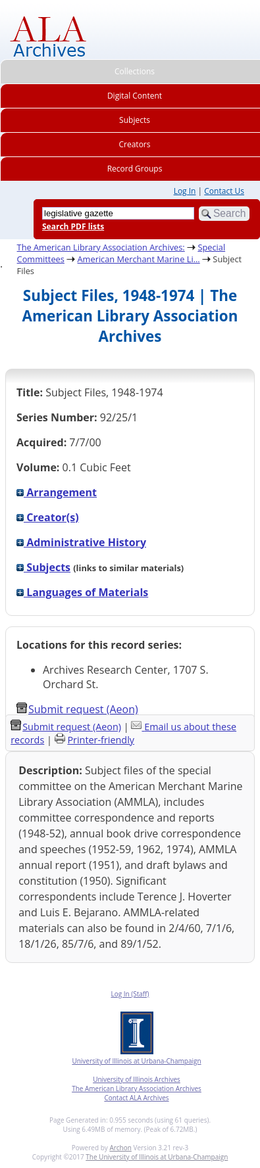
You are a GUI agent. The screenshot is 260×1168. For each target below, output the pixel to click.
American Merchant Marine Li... (139, 259)
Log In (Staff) (130, 993)
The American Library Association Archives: (101, 247)
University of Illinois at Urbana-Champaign (136, 1060)
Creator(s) (47, 517)
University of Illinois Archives (136, 1079)
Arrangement (56, 492)
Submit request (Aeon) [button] (77, 709)
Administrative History (81, 542)
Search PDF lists (73, 226)
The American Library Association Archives (136, 1088)
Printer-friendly (100, 740)
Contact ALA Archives (136, 1097)
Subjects (43, 567)
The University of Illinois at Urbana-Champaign (157, 1156)
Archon (120, 1147)
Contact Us (224, 191)
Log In (185, 191)
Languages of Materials (82, 592)
